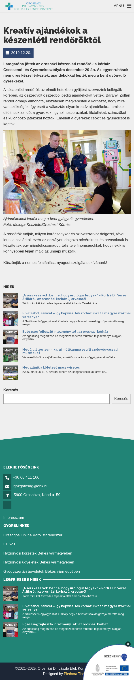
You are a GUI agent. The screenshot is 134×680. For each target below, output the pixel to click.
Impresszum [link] (13, 518)
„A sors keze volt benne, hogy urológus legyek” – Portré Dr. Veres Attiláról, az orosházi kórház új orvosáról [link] (74, 297)
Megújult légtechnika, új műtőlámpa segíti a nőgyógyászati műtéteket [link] (70, 351)
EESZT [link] (9, 544)
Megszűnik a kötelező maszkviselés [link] (51, 367)
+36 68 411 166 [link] (26, 477)
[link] (29, 6)
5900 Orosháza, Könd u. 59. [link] (38, 495)
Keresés (10, 390)
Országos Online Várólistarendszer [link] (32, 535)
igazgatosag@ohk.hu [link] (31, 486)
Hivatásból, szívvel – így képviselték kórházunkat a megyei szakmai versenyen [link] (76, 314)
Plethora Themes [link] (77, 674)
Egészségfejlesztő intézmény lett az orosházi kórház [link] (65, 331)
